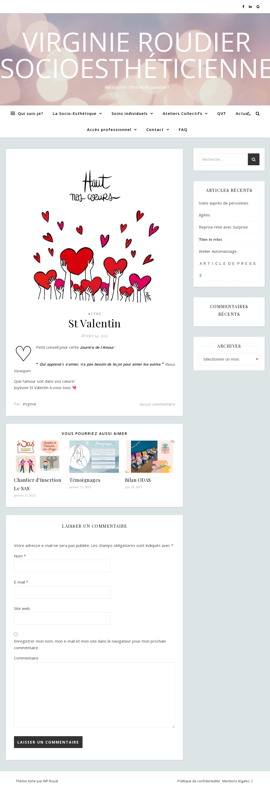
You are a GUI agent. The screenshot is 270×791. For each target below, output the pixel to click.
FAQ (183, 129)
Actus (242, 113)
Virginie (29, 403)
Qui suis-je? (30, 113)
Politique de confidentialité (198, 781)
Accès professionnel (109, 129)
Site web (22, 608)
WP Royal (50, 781)
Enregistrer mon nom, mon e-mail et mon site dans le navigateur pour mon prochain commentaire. (90, 644)
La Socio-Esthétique (75, 113)
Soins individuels (130, 113)
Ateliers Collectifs (182, 113)
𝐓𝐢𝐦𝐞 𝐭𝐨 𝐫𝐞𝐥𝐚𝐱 (210, 239)
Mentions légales (236, 781)
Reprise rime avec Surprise (223, 227)
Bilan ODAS (138, 480)
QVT (221, 113)
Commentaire (26, 658)
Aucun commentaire (157, 404)
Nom (20, 556)
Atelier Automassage (218, 251)
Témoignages (84, 480)
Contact (155, 129)
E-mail (21, 582)
